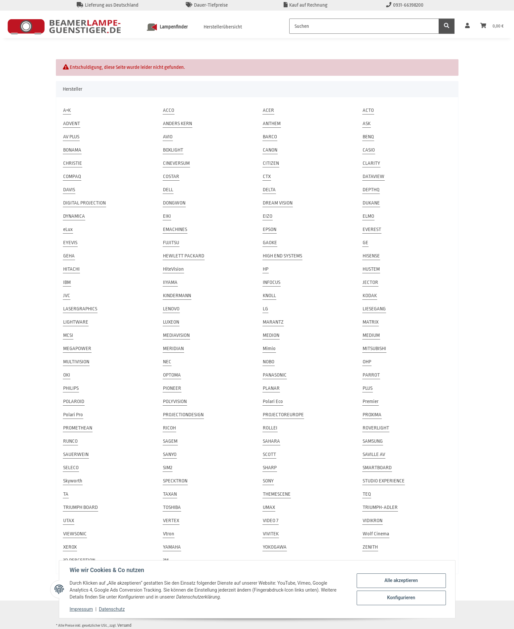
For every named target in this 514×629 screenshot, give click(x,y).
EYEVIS (70, 243)
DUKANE (371, 203)
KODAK (370, 295)
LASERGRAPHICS (80, 309)
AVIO (168, 137)
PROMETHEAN (77, 428)
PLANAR (271, 388)
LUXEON (171, 322)
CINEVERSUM (176, 163)
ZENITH (370, 547)
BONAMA (72, 150)
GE (365, 243)
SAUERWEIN (76, 454)
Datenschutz (112, 609)
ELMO (368, 216)
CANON (270, 150)
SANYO (170, 454)
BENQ (368, 137)
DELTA (269, 190)
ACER (268, 110)
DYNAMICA (74, 216)
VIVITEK (271, 534)
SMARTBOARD (377, 468)
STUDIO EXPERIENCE (384, 481)
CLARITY (371, 163)
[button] (467, 26)
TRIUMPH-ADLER (380, 507)
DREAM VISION (278, 203)
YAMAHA (172, 547)
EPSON (269, 229)
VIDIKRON (372, 520)
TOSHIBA (172, 507)
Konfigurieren (401, 597)
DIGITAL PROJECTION (84, 203)
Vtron (168, 534)
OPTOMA (172, 375)
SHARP (270, 468)
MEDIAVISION (176, 335)
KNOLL (269, 295)
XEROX (70, 547)
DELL (168, 190)
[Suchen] (364, 26)
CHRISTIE (72, 163)
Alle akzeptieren (401, 580)
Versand (124, 625)
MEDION (271, 335)
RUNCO (70, 441)
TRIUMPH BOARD (80, 507)
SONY (268, 481)
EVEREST (372, 229)
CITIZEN (271, 163)
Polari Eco (273, 401)
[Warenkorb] (492, 26)
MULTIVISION (76, 362)
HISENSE (371, 256)
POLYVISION (175, 401)
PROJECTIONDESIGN (183, 415)
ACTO (368, 110)
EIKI (167, 216)
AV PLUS (71, 137)
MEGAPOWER (77, 348)
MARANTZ (273, 322)
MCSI (68, 335)
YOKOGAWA (275, 547)
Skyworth (72, 481)
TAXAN (170, 494)
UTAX (68, 520)
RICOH (169, 428)
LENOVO (171, 309)
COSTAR (171, 176)
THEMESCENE (277, 494)
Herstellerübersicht (223, 27)
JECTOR (370, 282)
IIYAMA (170, 282)
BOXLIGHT (173, 150)
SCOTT (269, 454)
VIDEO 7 (270, 520)
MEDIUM (371, 335)
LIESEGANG (374, 309)
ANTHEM (272, 123)
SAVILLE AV (374, 454)
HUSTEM (371, 269)
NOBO (268, 362)
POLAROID (73, 401)
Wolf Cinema (376, 534)
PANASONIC (275, 375)
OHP (367, 362)
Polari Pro (73, 415)
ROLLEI (270, 428)
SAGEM (170, 441)
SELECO (71, 468)
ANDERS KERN (177, 123)
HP (265, 269)
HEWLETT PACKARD (183, 256)
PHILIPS (71, 388)
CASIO (369, 150)
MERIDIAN (173, 348)
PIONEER (172, 388)
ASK (367, 123)
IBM (67, 282)
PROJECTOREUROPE (283, 415)
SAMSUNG (373, 441)
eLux (68, 229)
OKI (66, 375)
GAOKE (270, 243)
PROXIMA (372, 415)
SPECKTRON (175, 481)
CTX (267, 176)
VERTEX (171, 520)
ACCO (168, 110)
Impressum (81, 609)
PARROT (371, 375)
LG (265, 309)
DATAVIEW (373, 176)
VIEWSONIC (75, 534)
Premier (370, 401)
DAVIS (69, 190)
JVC (66, 295)
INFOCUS (271, 282)
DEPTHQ (371, 190)
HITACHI (71, 269)
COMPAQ (72, 176)
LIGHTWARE (75, 322)
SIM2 (167, 468)
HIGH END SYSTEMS (282, 256)
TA (65, 494)
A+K (67, 110)
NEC (167, 362)
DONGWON (174, 203)
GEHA (69, 256)
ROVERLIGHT (376, 428)
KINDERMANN (177, 295)
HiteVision (173, 269)
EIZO (267, 216)
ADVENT (71, 123)
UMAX (269, 507)
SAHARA (271, 441)
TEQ (367, 494)
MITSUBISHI (374, 348)
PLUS (368, 388)
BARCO (270, 137)
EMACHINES (175, 229)
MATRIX (370, 322)
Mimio (269, 348)
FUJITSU (171, 243)
